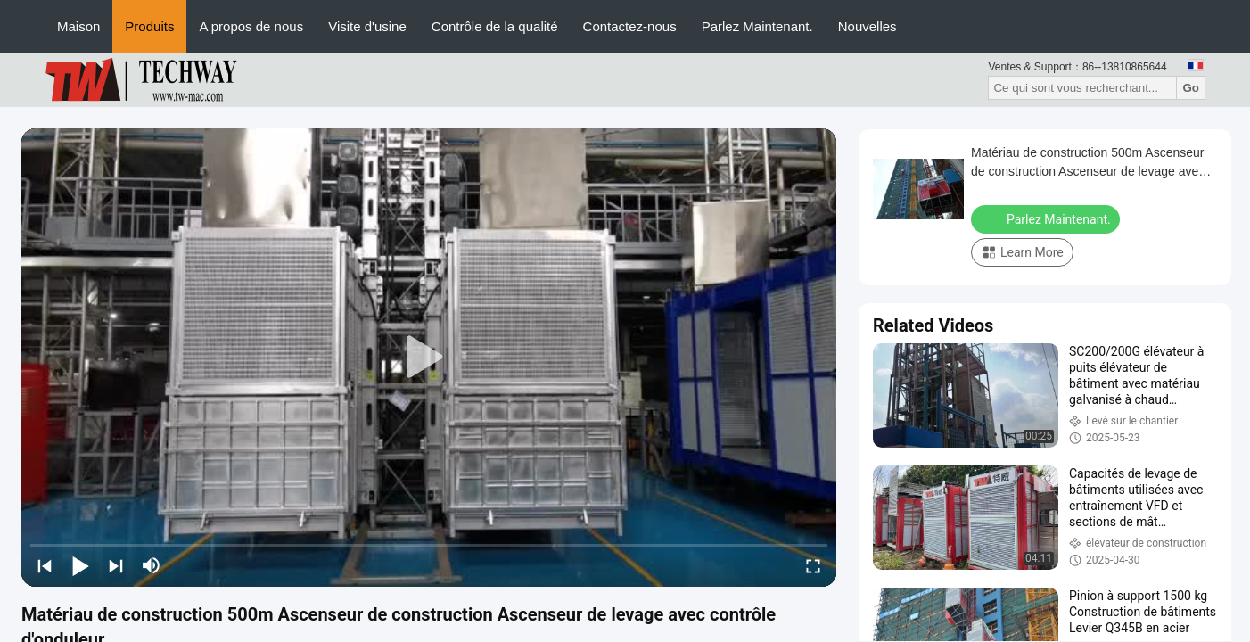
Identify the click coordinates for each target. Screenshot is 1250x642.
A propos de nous (251, 26)
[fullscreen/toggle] (813, 565)
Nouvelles (867, 26)
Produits (149, 26)
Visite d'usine (367, 26)
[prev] (44, 565)
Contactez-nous (630, 26)
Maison (78, 26)
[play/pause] (80, 565)
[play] (429, 357)
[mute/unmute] (151, 565)
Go (1190, 88)
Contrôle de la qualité (495, 26)
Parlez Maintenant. (757, 26)
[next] (116, 565)
